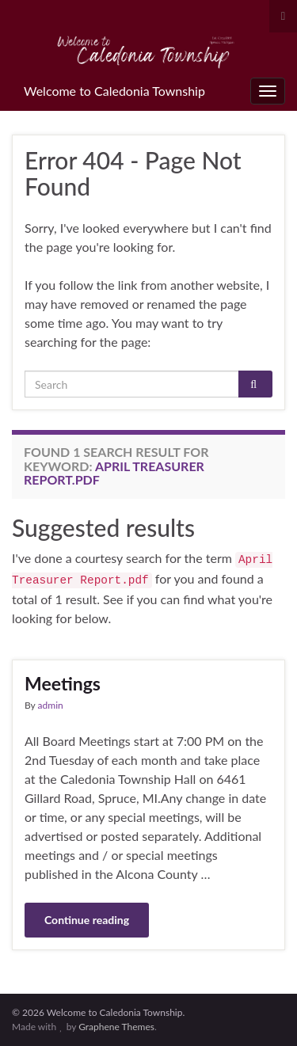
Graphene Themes (116, 1027)
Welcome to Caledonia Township (114, 90)
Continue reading (86, 919)
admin (50, 705)
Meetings (63, 683)
